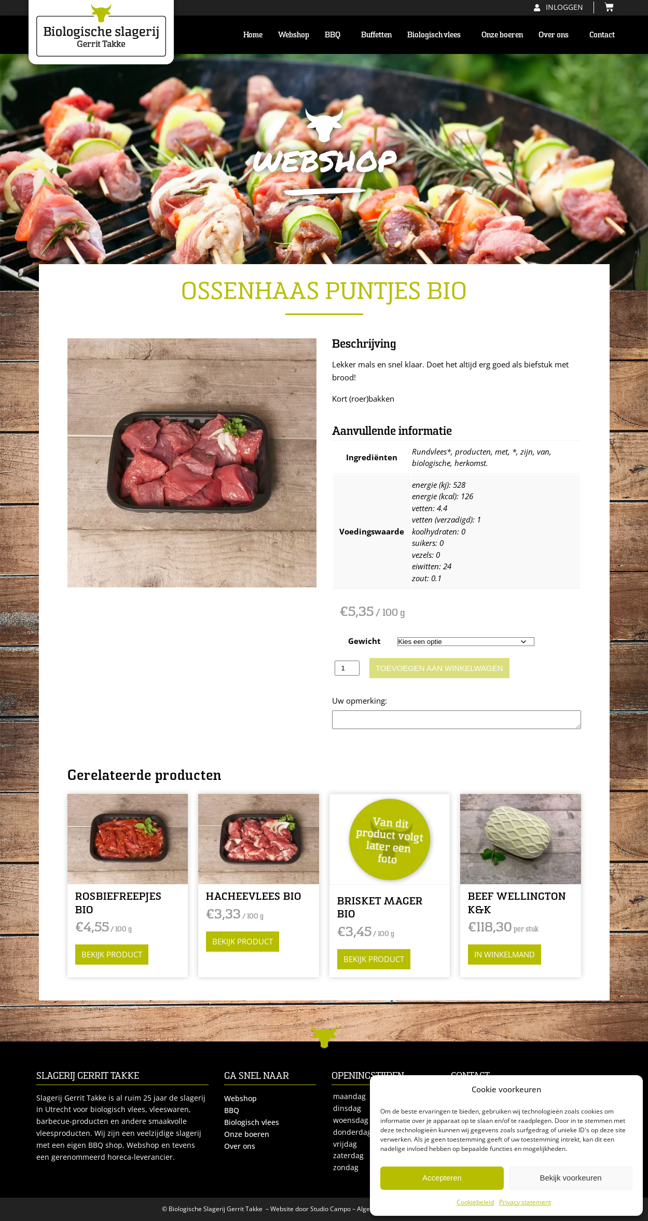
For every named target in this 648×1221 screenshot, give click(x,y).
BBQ (335, 35)
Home (253, 35)
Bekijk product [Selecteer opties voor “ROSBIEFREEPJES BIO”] (111, 954)
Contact (602, 35)
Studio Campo (330, 1208)
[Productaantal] (347, 668)
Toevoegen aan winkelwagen (439, 668)
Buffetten (376, 35)
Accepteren (442, 1177)
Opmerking (352, 700)
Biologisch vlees (436, 35)
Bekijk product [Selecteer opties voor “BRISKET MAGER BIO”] (373, 959)
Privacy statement (525, 1202)
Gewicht (364, 641)
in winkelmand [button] (504, 954)
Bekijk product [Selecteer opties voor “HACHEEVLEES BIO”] (242, 941)
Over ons (556, 35)
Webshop (293, 35)
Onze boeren (502, 35)
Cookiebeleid (475, 1202)
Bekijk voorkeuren (570, 1177)
